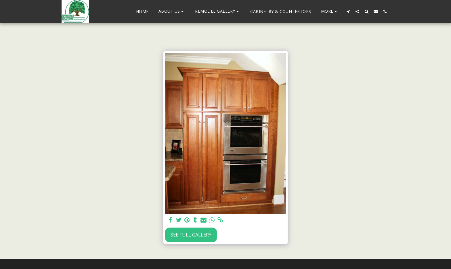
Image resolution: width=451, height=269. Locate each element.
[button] (172, 11)
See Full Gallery (191, 234)
